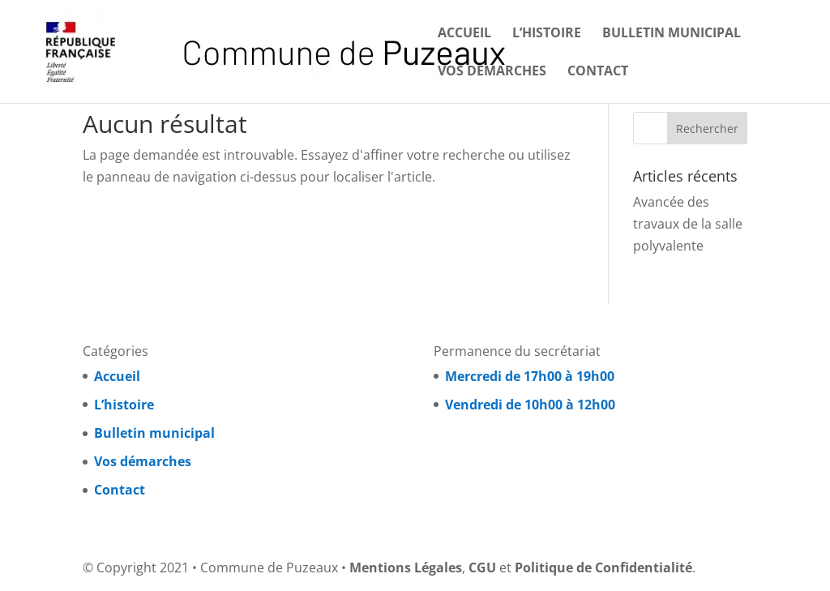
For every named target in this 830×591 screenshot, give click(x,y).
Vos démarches (492, 72)
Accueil (464, 34)
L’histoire (546, 34)
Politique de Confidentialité (603, 567)
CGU (482, 567)
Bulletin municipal (671, 34)
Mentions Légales (405, 567)
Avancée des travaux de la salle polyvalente (687, 224)
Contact (597, 72)
